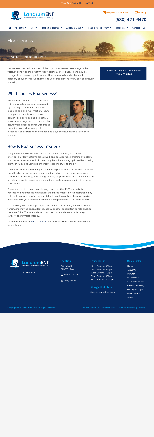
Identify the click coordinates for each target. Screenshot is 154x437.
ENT (32, 27)
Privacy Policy (108, 307)
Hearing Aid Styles (135, 289)
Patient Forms (133, 293)
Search (144, 28)
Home (10, 28)
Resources (121, 27)
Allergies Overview (135, 281)
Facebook (29, 272)
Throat (27, 56)
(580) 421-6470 (123, 74)
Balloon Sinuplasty (135, 285)
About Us (19, 27)
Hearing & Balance (50, 27)
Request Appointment (116, 12)
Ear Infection (133, 277)
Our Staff (131, 274)
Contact (136, 27)
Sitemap (141, 307)
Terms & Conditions (126, 307)
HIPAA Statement (91, 307)
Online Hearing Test (82, 3)
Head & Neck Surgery (98, 27)
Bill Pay (140, 12)
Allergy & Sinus (73, 27)
